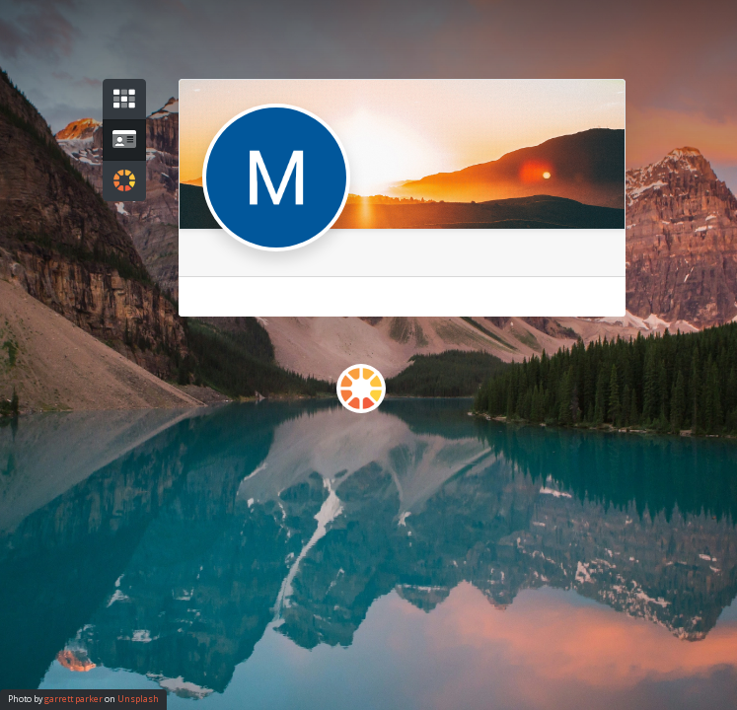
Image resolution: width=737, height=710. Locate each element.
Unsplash (138, 699)
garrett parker (73, 699)
